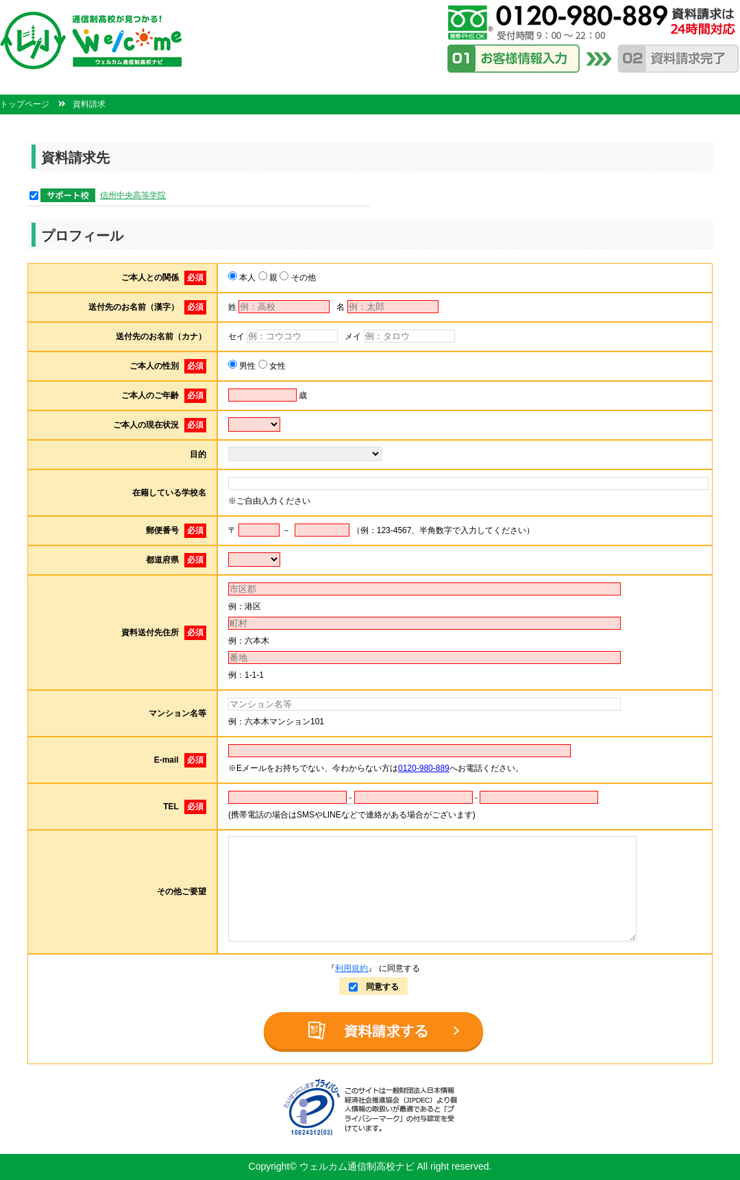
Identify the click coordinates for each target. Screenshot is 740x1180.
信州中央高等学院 (133, 195)
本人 (246, 277)
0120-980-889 (423, 768)
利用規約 (351, 968)
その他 (301, 277)
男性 (246, 366)
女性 (276, 366)
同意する (374, 987)
